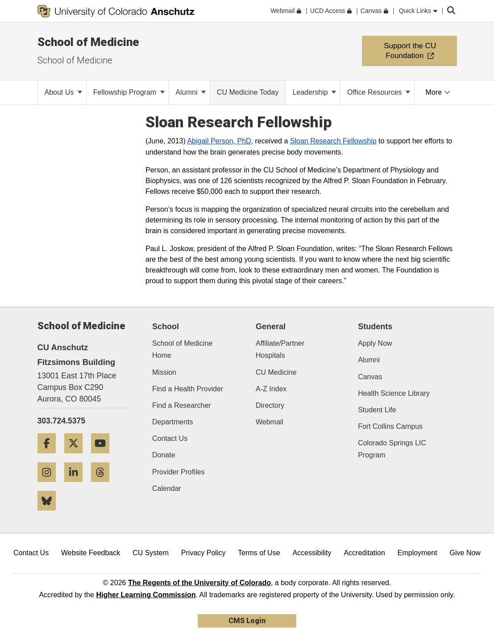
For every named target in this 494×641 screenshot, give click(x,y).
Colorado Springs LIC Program (392, 449)
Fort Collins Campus (390, 426)
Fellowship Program (129, 92)
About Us (63, 92)
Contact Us (169, 438)
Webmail (269, 422)
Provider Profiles (178, 472)
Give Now (465, 553)
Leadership (314, 92)
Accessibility (311, 553)
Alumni (191, 92)
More (438, 92)
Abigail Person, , (220, 141)
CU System (151, 553)
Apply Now (375, 343)
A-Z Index (271, 389)
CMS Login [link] (247, 620)
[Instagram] (49, 485)
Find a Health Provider (187, 389)
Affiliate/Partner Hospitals (280, 349)
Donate (163, 455)
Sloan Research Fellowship (333, 141)
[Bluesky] (49, 514)
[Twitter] (76, 457)
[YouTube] (103, 457)
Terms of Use (259, 553)
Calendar (166, 488)
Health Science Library (394, 393)
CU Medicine (276, 372)
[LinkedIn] (76, 485)
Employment (417, 553)
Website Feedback (90, 553)
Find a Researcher (181, 405)
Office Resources (378, 92)
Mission (164, 372)
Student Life (377, 410)
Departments (172, 422)
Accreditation (364, 553)
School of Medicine (88, 42)
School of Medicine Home (182, 349)
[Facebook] (49, 457)
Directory (270, 405)
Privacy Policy (203, 553)
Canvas (370, 377)
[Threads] (103, 485)
